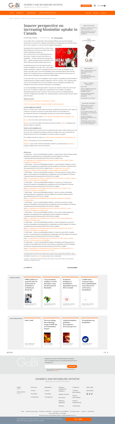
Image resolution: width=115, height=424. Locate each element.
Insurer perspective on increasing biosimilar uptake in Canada (41, 20)
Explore (26, 142)
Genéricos (20, 14)
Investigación (35, 398)
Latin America (23, 394)
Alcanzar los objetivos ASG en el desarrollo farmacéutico (89, 30)
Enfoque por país (64, 396)
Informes (61, 407)
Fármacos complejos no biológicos (62, 390)
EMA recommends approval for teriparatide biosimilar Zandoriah (88, 73)
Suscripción (103, 14)
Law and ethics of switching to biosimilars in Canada (39, 102)
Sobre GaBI (88, 14)
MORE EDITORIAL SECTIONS (48, 14)
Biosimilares (32, 14)
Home (22, 413)
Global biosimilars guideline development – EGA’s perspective (88, 96)
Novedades (34, 395)
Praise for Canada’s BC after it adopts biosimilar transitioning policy (44, 105)
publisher (38, 257)
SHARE (10, 354)
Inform (64, 124)
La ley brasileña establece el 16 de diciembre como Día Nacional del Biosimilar (89, 114)
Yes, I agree (78, 419)
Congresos (76, 389)
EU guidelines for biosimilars (88, 99)
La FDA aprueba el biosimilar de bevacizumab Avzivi (58, 118)
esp (102, 6)
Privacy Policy (55, 372)
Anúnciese (95, 14)
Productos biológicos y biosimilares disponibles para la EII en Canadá (88, 119)
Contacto (83, 413)
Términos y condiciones (45, 413)
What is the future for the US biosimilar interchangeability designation (88, 34)
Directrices (62, 399)
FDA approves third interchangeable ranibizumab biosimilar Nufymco (88, 78)
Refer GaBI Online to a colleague (57, 415)
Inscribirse (86, 6)
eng (99, 6)
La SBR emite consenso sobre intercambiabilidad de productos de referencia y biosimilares (89, 124)
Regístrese (27, 145)
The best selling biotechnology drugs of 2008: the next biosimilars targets (88, 92)
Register (26, 124)
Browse (26, 121)
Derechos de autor (75, 413)
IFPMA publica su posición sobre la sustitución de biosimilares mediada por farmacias (87, 109)
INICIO (12, 14)
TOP (106, 354)
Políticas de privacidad (32, 413)
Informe (70, 145)
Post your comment (58, 39)
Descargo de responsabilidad (60, 413)
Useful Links (76, 407)
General (23, 20)
